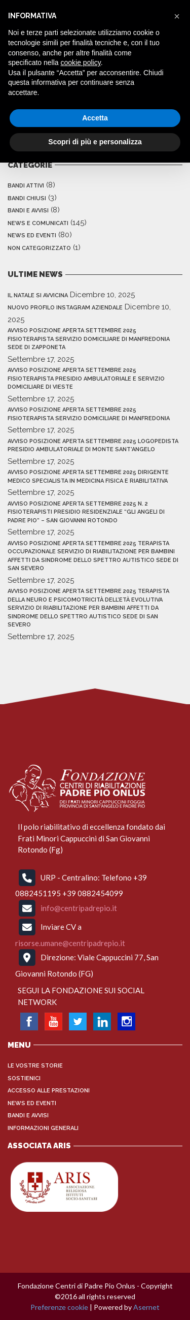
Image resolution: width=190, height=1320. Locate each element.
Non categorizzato (39, 248)
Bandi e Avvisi (28, 210)
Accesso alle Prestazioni (49, 1090)
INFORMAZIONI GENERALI (43, 1128)
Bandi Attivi (26, 185)
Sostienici (24, 1078)
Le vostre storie (35, 1065)
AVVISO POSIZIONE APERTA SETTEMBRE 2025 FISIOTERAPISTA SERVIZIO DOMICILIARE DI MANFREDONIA (89, 414)
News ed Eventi (32, 235)
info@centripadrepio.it (79, 907)
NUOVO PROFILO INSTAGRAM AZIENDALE (65, 307)
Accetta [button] (95, 118)
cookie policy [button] (81, 62)
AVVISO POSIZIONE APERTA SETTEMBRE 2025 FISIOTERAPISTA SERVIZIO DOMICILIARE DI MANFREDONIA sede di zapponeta (89, 339)
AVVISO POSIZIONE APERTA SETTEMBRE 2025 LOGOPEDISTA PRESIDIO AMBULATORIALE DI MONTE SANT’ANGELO (93, 445)
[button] (177, 16)
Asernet (146, 1307)
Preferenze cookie (59, 1307)
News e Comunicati (38, 223)
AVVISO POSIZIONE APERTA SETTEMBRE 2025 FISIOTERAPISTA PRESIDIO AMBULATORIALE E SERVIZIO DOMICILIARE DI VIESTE (86, 378)
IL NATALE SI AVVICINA (38, 295)
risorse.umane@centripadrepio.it (70, 943)
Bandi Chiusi (27, 198)
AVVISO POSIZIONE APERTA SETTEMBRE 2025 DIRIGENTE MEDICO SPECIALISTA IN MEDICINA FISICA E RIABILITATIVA (88, 476)
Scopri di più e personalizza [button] (94, 142)
